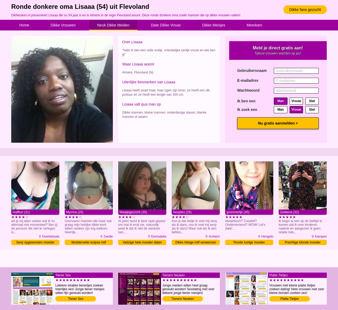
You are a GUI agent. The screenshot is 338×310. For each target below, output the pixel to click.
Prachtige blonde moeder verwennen (303, 243)
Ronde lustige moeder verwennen (249, 243)
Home (24, 25)
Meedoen (254, 25)
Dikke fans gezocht (305, 9)
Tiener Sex (75, 299)
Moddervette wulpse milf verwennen (88, 243)
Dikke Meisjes (213, 25)
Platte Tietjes (290, 299)
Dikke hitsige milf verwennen (195, 242)
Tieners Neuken (182, 299)
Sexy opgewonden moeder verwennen (35, 243)
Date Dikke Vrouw (166, 25)
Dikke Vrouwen (63, 25)
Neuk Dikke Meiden (113, 25)
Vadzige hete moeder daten (142, 242)
